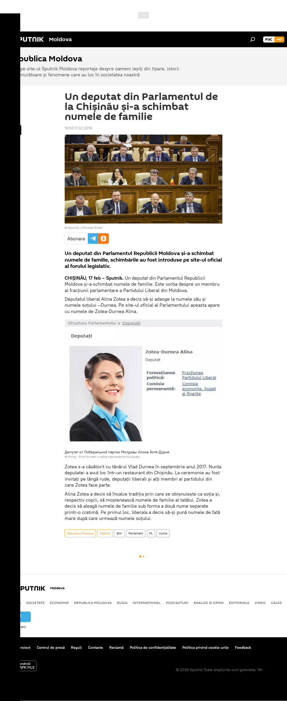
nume (163, 533)
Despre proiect (18, 647)
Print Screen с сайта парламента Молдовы (109, 457)
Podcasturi (177, 602)
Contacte (95, 647)
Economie (59, 602)
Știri (119, 533)
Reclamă (116, 647)
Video (260, 602)
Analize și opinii (208, 602)
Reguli (76, 647)
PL (151, 533)
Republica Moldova (80, 533)
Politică (105, 533)
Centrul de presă (51, 647)
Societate (35, 602)
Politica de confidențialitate (153, 647)
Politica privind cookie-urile (205, 647)
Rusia (122, 602)
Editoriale (239, 602)
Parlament (136, 533)
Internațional (147, 602)
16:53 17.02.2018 (78, 128)
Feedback (243, 647)
